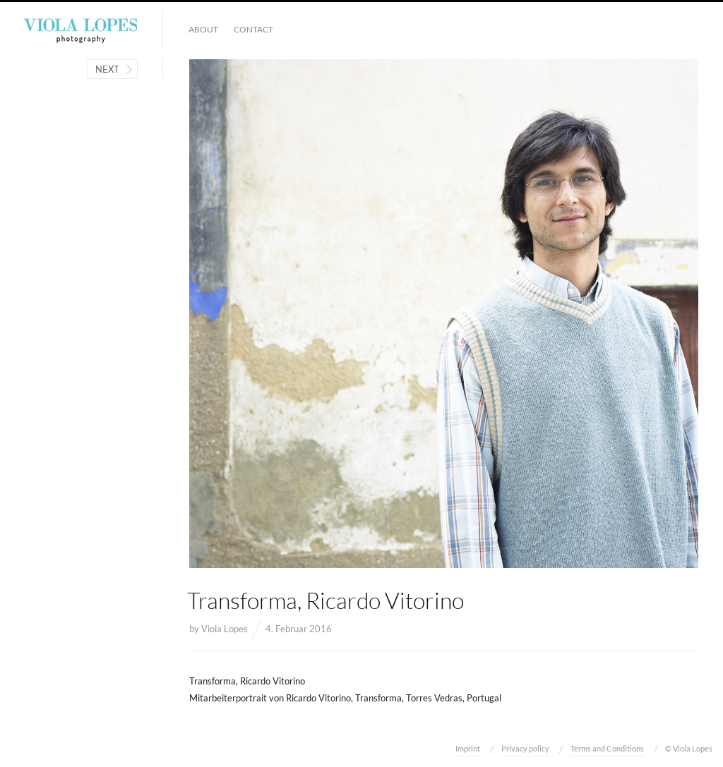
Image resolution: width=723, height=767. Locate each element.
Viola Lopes (224, 628)
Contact (253, 29)
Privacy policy (525, 748)
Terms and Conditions (607, 748)
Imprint (467, 748)
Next (107, 69)
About (203, 29)
